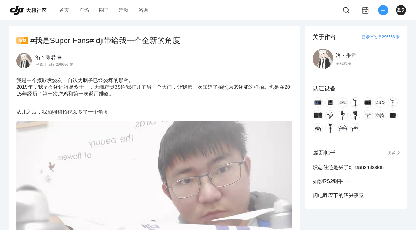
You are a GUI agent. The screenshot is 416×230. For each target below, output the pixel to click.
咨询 (143, 10)
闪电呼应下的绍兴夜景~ (340, 195)
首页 (64, 10)
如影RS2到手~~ (331, 181)
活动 (123, 10)
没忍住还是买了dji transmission (348, 167)
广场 (84, 10)
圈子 (104, 10)
